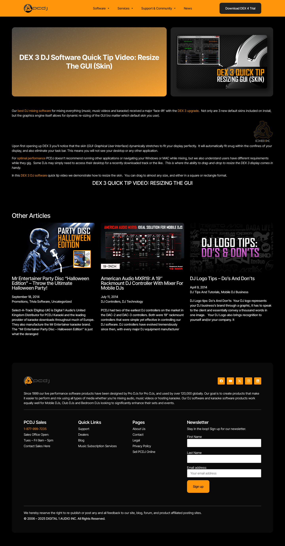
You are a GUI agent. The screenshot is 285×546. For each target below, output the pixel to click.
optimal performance (31, 160)
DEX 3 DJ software (34, 177)
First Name (194, 438)
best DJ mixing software (34, 112)
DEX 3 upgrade (188, 112)
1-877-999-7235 (35, 430)
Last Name (194, 453)
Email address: (224, 473)
